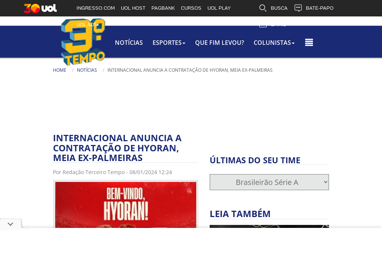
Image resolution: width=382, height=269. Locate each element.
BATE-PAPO (314, 8)
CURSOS (191, 8)
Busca (159, 78)
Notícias (106, 42)
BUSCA (273, 8)
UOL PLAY (219, 8)
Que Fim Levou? (217, 42)
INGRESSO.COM (95, 8)
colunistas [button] (282, 42)
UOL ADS (86, 24)
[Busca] (217, 82)
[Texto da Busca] (182, 79)
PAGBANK (163, 8)
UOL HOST (133, 8)
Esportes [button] (156, 42)
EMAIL (272, 24)
